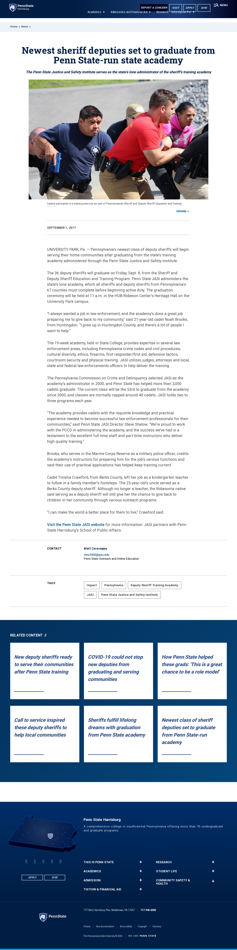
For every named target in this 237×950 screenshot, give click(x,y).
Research (161, 16)
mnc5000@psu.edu (96, 554)
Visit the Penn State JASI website (75, 525)
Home (13, 26)
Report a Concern (152, 7)
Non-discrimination (105, 926)
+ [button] (140, 862)
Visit (174, 8)
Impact (92, 585)
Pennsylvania (113, 585)
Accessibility (126, 926)
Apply (188, 8)
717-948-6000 (148, 910)
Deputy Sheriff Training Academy (154, 585)
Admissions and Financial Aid (128, 16)
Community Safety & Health (173, 882)
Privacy (87, 926)
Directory (157, 926)
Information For (180, 16)
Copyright (142, 926)
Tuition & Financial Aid (102, 889)
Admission (92, 880)
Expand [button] (181, 211)
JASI (90, 594)
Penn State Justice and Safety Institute (129, 594)
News (24, 26)
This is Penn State (99, 862)
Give (202, 8)
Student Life (166, 871)
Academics (93, 16)
